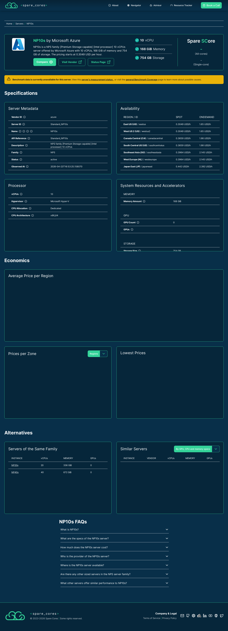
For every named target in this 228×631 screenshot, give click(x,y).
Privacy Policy (169, 618)
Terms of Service (151, 618)
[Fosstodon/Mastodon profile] (216, 616)
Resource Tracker (181, 5)
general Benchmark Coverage (141, 79)
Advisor (155, 5)
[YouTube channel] (210, 616)
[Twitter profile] (222, 616)
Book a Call (211, 5)
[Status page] (199, 616)
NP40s (14, 472)
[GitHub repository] (188, 616)
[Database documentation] (193, 616)
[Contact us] (182, 616)
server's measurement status (97, 79)
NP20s (14, 465)
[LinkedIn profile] (205, 616)
